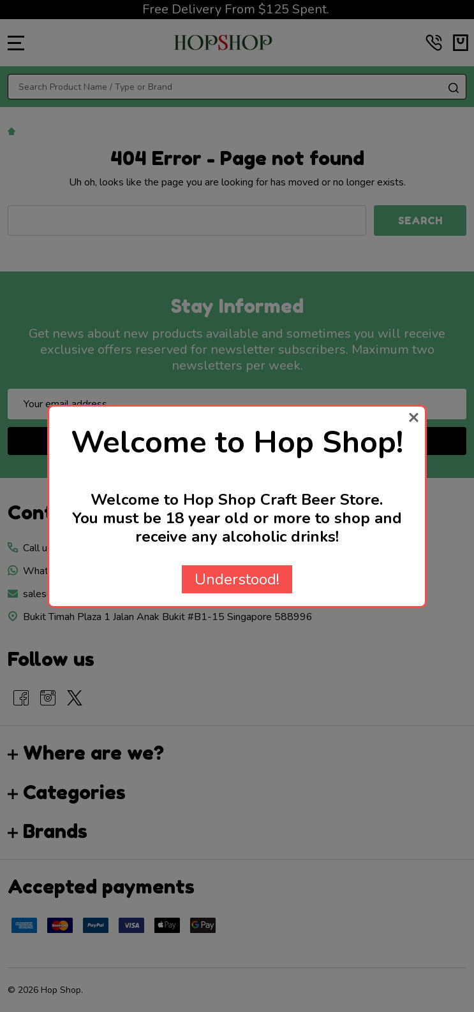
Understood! (237, 579)
